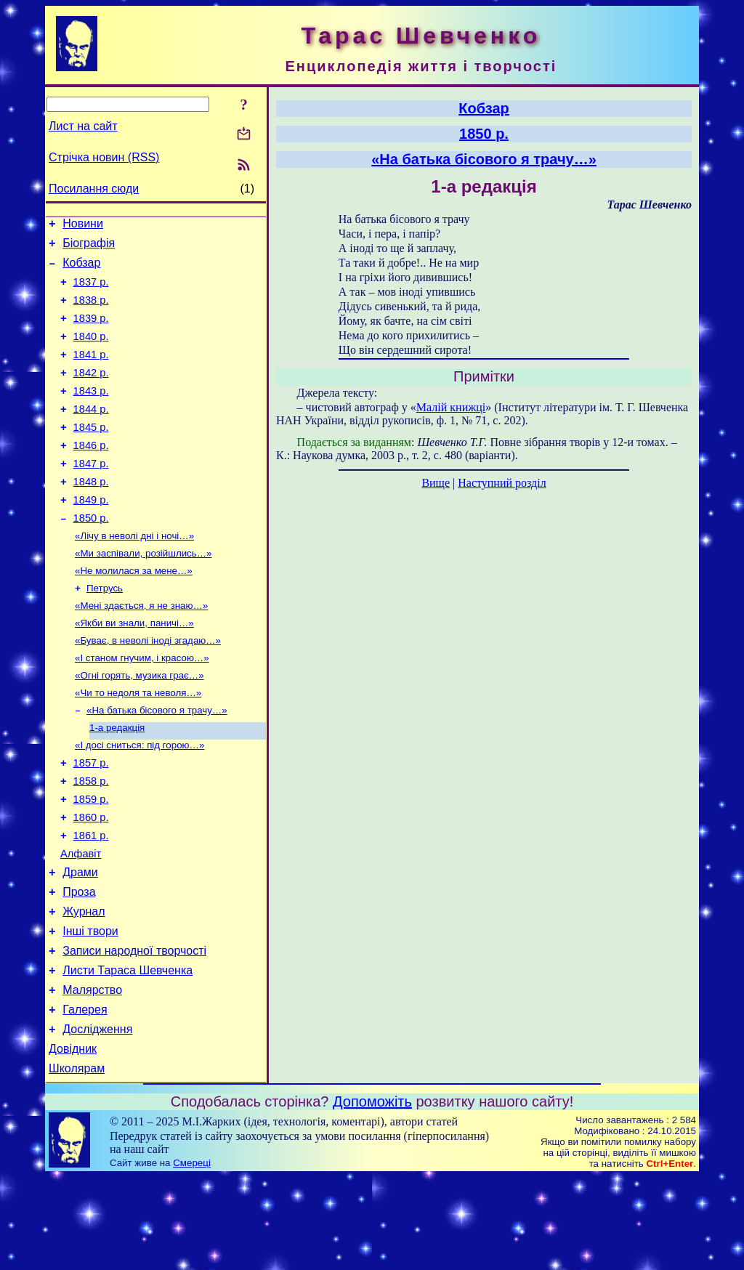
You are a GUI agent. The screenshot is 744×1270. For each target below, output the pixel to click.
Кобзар (81, 269)
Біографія (88, 247)
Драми (80, 943)
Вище (435, 483)
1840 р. (91, 351)
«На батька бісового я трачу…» (156, 763)
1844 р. (91, 433)
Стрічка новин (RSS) (104, 157)
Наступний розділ (502, 483)
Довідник (73, 1139)
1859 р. (91, 861)
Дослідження (97, 1118)
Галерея (84, 1096)
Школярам (77, 1161)
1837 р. (91, 290)
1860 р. (91, 882)
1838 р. (91, 311)
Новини (82, 225)
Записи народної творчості (134, 1030)
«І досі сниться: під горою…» (139, 801)
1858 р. (91, 841)
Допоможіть (372, 1194)
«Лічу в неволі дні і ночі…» (134, 574)
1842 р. (91, 392)
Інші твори (90, 1009)
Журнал (83, 987)
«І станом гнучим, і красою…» (142, 706)
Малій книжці (450, 407)
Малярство (92, 1074)
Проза (78, 965)
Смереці (192, 1255)
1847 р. (91, 494)
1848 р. (91, 514)
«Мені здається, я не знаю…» (141, 649)
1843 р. (91, 412)
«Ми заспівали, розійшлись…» (143, 593)
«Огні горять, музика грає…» (139, 725)
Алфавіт (80, 923)
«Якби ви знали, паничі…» (134, 668)
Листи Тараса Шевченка (127, 1052)
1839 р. (91, 331)
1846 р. (91, 474)
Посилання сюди (94, 188)
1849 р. (91, 535)
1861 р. (91, 902)
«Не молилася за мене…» (134, 612)
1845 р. (91, 453)
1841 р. (91, 372)
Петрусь (104, 631)
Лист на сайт (83, 126)
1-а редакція (117, 782)
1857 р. (91, 821)
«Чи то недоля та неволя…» (138, 744)
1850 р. (91, 555)
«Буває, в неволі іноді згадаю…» (148, 687)
